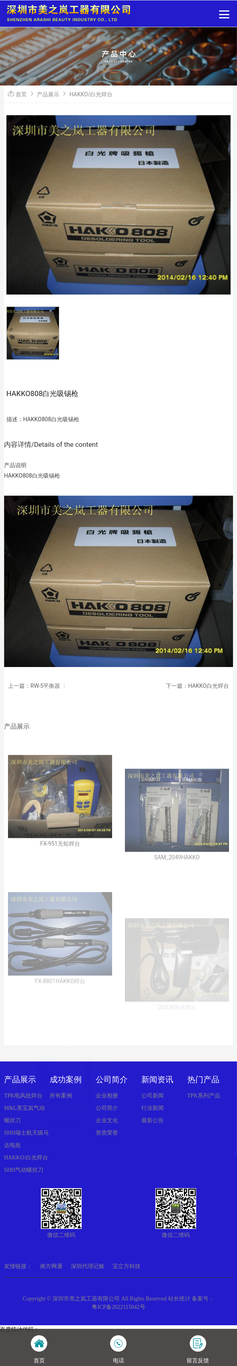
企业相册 (107, 1096)
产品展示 (48, 94)
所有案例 (61, 1096)
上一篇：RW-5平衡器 (34, 686)
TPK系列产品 (203, 1096)
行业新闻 (152, 1108)
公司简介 (112, 1079)
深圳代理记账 (87, 1266)
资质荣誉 (107, 1133)
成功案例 (66, 1079)
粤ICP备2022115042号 (118, 1307)
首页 (21, 94)
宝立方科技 (126, 1266)
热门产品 (203, 1079)
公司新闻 (152, 1096)
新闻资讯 (157, 1079)
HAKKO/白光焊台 (90, 94)
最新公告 (152, 1120)
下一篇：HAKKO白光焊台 (197, 686)
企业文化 (107, 1120)
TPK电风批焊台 (23, 1096)
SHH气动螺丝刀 (23, 1170)
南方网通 (51, 1266)
